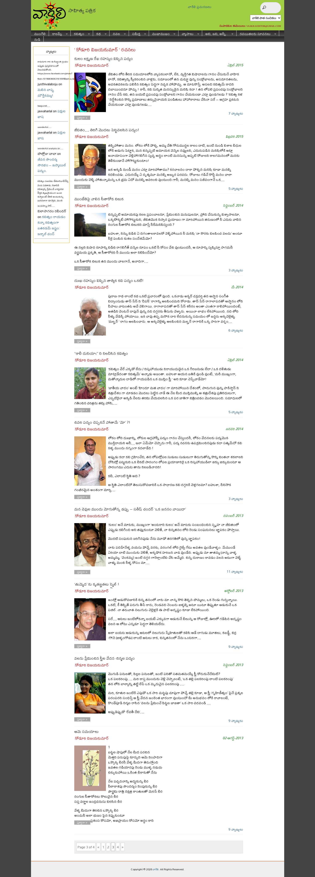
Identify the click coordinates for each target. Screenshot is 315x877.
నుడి (37, 39)
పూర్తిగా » (82, 118)
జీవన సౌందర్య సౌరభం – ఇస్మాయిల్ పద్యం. (52, 165)
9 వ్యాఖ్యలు (235, 646)
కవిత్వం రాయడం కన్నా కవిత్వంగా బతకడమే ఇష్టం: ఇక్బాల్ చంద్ (51, 225)
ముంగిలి (40, 33)
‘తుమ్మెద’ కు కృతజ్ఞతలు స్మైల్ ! (96, 584)
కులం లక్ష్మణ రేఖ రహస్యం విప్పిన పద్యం (103, 58)
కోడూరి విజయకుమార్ (92, 65)
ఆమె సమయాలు (86, 731)
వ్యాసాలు (188, 33)
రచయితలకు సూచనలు (256, 33)
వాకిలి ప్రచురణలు (199, 6)
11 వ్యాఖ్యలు (235, 571)
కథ (100, 33)
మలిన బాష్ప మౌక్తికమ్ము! (46, 92)
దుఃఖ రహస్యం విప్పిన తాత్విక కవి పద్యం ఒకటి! (108, 280)
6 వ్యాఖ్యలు (235, 330)
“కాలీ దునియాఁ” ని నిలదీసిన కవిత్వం (101, 353)
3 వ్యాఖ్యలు (235, 270)
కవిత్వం (80, 33)
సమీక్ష (137, 33)
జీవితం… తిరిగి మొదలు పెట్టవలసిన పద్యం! (106, 130)
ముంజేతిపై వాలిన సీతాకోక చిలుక (99, 199)
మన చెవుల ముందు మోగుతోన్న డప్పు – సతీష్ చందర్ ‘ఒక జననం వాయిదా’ (130, 509)
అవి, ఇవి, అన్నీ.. (217, 33)
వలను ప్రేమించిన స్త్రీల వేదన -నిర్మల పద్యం (104, 658)
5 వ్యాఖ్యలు (235, 188)
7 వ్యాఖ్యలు (235, 113)
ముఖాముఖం (162, 33)
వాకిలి (156, 869)
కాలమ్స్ (58, 33)
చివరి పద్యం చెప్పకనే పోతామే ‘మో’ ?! (102, 422)
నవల (118, 33)
